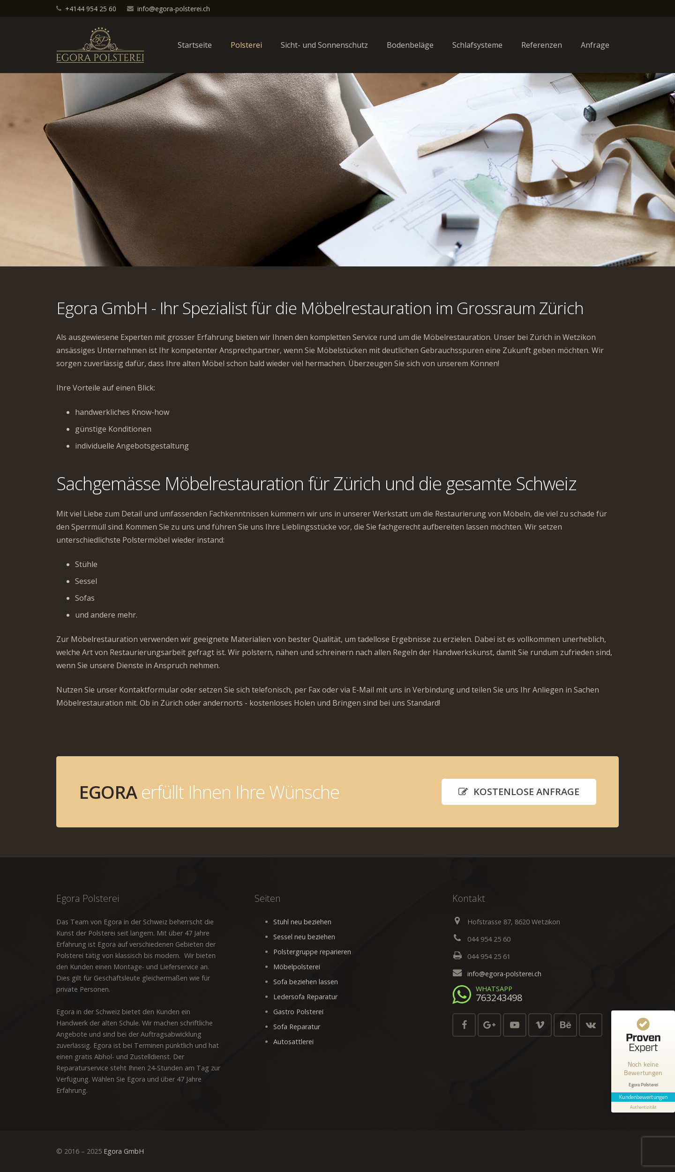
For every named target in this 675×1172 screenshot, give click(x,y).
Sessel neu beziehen (304, 936)
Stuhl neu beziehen (302, 921)
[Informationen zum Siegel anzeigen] (643, 1105)
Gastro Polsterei (298, 1011)
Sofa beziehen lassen (305, 981)
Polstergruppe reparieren (312, 951)
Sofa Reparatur (296, 1026)
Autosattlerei (293, 1041)
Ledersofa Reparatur (305, 996)
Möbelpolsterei (296, 966)
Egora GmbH (124, 1151)
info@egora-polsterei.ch (173, 8)
